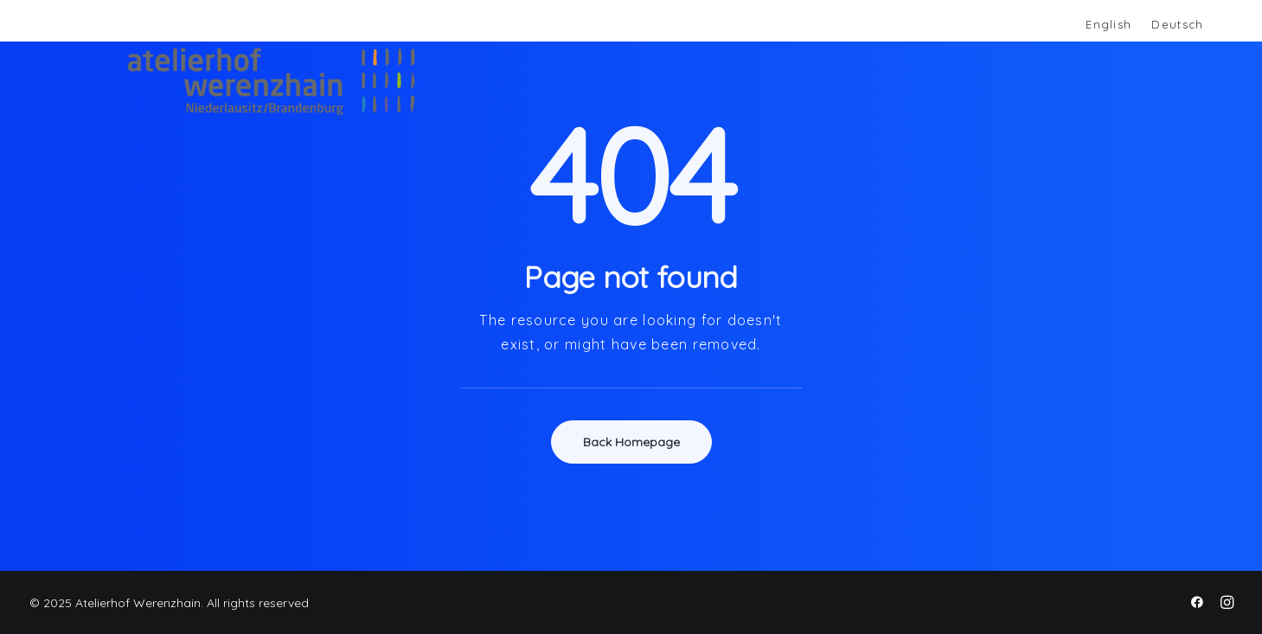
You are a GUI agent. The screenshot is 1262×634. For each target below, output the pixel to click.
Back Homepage (631, 442)
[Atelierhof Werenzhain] (250, 81)
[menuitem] (1108, 25)
